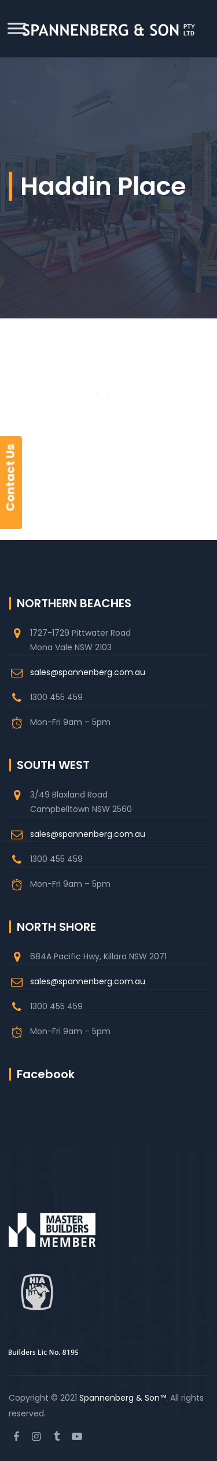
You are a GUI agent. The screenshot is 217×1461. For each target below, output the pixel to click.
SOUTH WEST (53, 765)
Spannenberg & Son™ (122, 1398)
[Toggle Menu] (17, 28)
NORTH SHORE (56, 927)
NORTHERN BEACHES (74, 603)
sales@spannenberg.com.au (87, 672)
